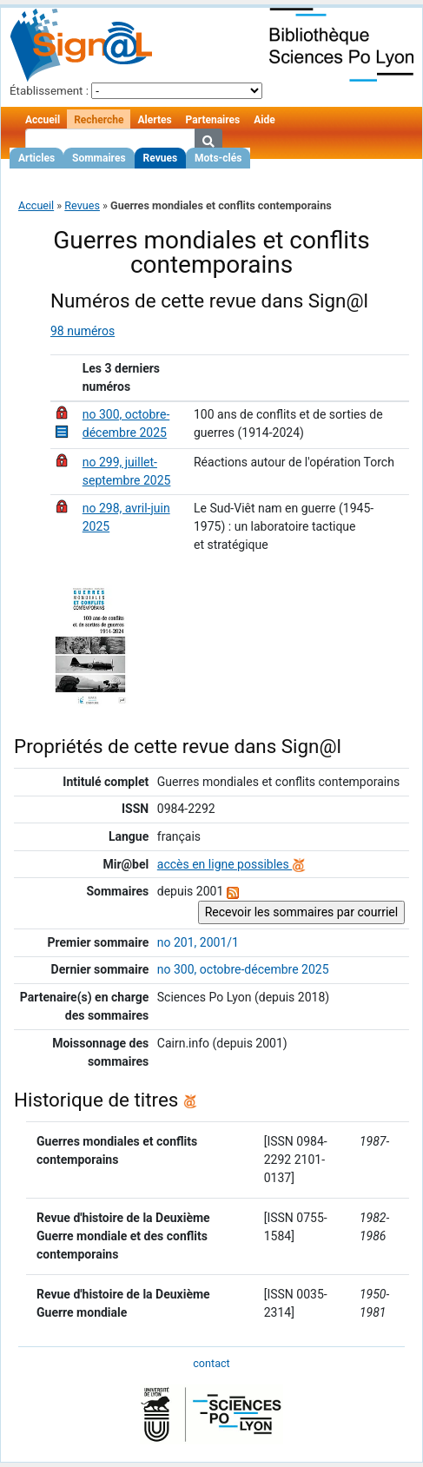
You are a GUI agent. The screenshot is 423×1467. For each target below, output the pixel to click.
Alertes (154, 120)
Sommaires (98, 158)
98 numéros (82, 331)
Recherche (98, 120)
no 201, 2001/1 (198, 942)
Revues (160, 158)
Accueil (42, 120)
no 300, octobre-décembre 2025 (243, 969)
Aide (264, 120)
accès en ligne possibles (231, 864)
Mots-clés (218, 158)
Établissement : (49, 90)
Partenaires (213, 120)
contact (211, 1363)
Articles (36, 158)
